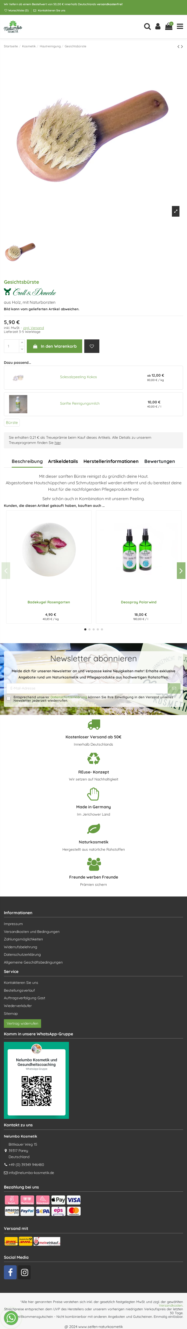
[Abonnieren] (174, 688)
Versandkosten (171, 1305)
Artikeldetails (63, 461)
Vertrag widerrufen (22, 1023)
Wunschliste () (16, 10)
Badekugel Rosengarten (49, 602)
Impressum (13, 923)
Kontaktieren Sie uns (51, 10)
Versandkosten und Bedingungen (32, 931)
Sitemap (11, 1013)
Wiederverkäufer (18, 1005)
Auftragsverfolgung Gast (24, 998)
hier (58, 442)
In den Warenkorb (54, 346)
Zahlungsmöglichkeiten (23, 939)
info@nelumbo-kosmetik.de (31, 1172)
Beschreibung (27, 461)
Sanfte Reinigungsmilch (80, 403)
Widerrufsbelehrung (20, 947)
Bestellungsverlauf (19, 990)
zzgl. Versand (33, 328)
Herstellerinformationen (111, 461)
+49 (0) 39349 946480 (26, 1164)
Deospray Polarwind (139, 602)
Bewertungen (159, 461)
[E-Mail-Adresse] (87, 688)
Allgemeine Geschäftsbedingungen (33, 962)
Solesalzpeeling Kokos (78, 377)
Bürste (12, 422)
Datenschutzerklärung (68, 697)
